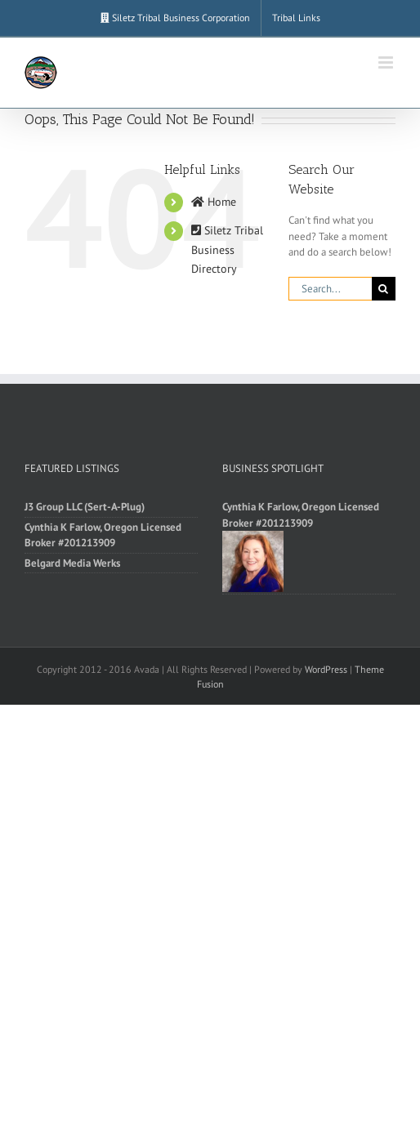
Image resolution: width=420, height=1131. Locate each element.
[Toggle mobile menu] (386, 62)
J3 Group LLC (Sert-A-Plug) (85, 507)
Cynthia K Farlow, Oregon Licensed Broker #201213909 (103, 535)
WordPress (326, 669)
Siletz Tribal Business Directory (227, 250)
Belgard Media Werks (72, 563)
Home (213, 201)
